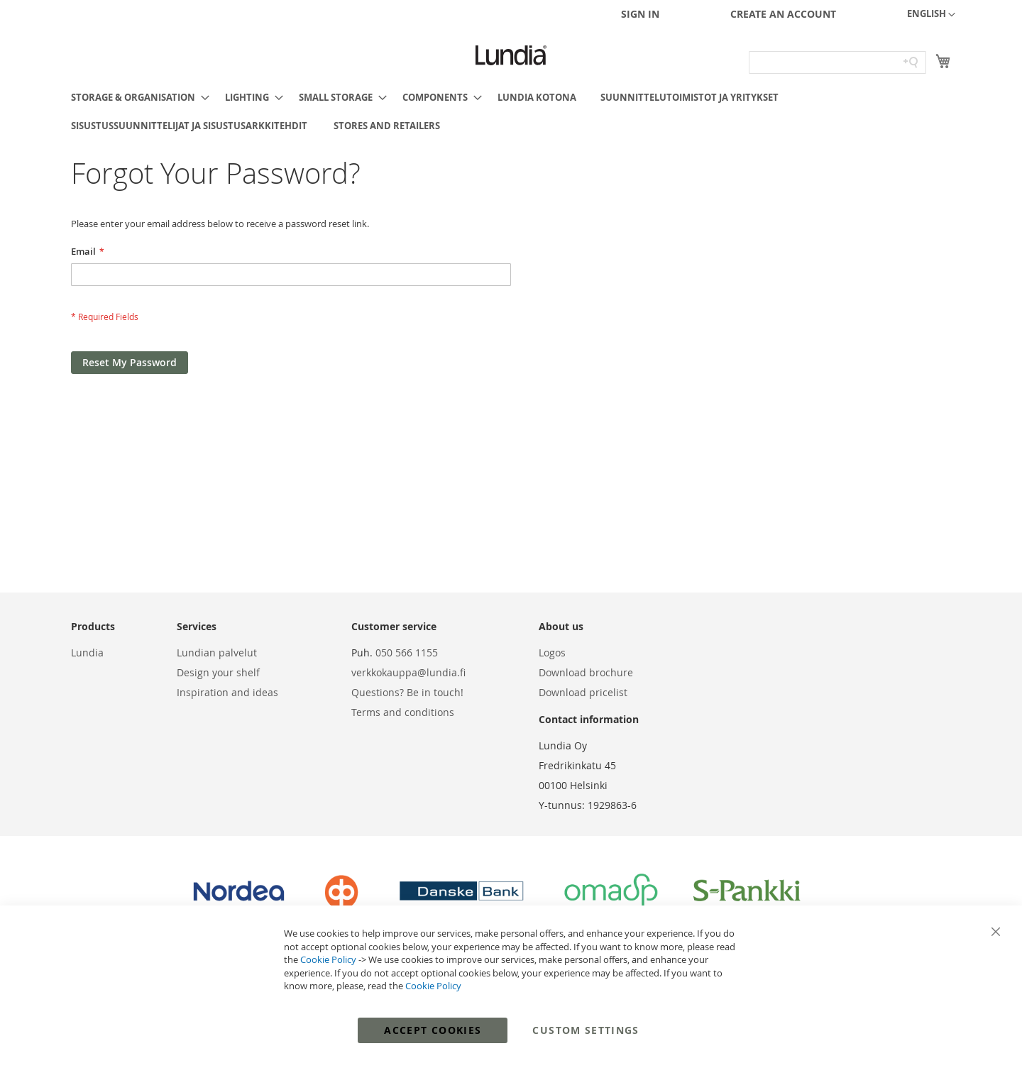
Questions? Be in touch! (407, 692)
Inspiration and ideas (227, 692)
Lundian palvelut (217, 652)
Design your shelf (218, 672)
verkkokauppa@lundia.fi (408, 672)
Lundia (87, 652)
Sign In (640, 14)
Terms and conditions (402, 712)
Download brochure (586, 672)
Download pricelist (583, 692)
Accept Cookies (432, 1030)
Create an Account (783, 14)
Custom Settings (585, 1030)
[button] (931, 15)
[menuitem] (135, 97)
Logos (552, 652)
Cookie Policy (328, 959)
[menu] (511, 111)
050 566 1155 (406, 652)
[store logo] (511, 55)
